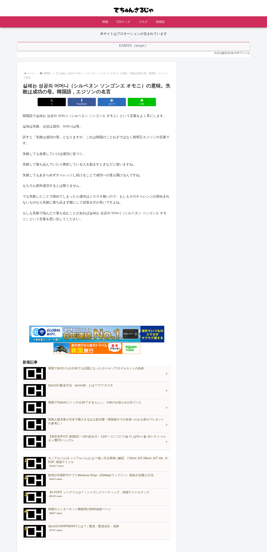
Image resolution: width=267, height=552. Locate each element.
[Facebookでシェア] (82, 102)
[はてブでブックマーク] (112, 102)
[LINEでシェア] (142, 102)
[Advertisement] (97, 276)
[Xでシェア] (52, 102)
